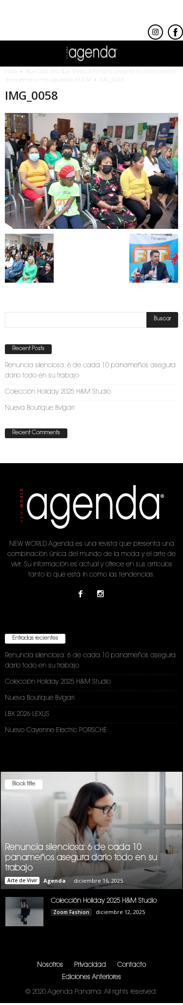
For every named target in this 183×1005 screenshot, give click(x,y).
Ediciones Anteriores (91, 977)
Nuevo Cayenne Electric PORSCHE (56, 730)
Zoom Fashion (71, 912)
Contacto (131, 965)
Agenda (54, 880)
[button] (168, 54)
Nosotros (50, 965)
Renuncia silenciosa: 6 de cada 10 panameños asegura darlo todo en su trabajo (90, 370)
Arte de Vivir (22, 880)
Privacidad (90, 965)
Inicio (11, 72)
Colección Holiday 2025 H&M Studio (58, 392)
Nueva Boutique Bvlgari (39, 408)
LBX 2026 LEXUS (27, 714)
